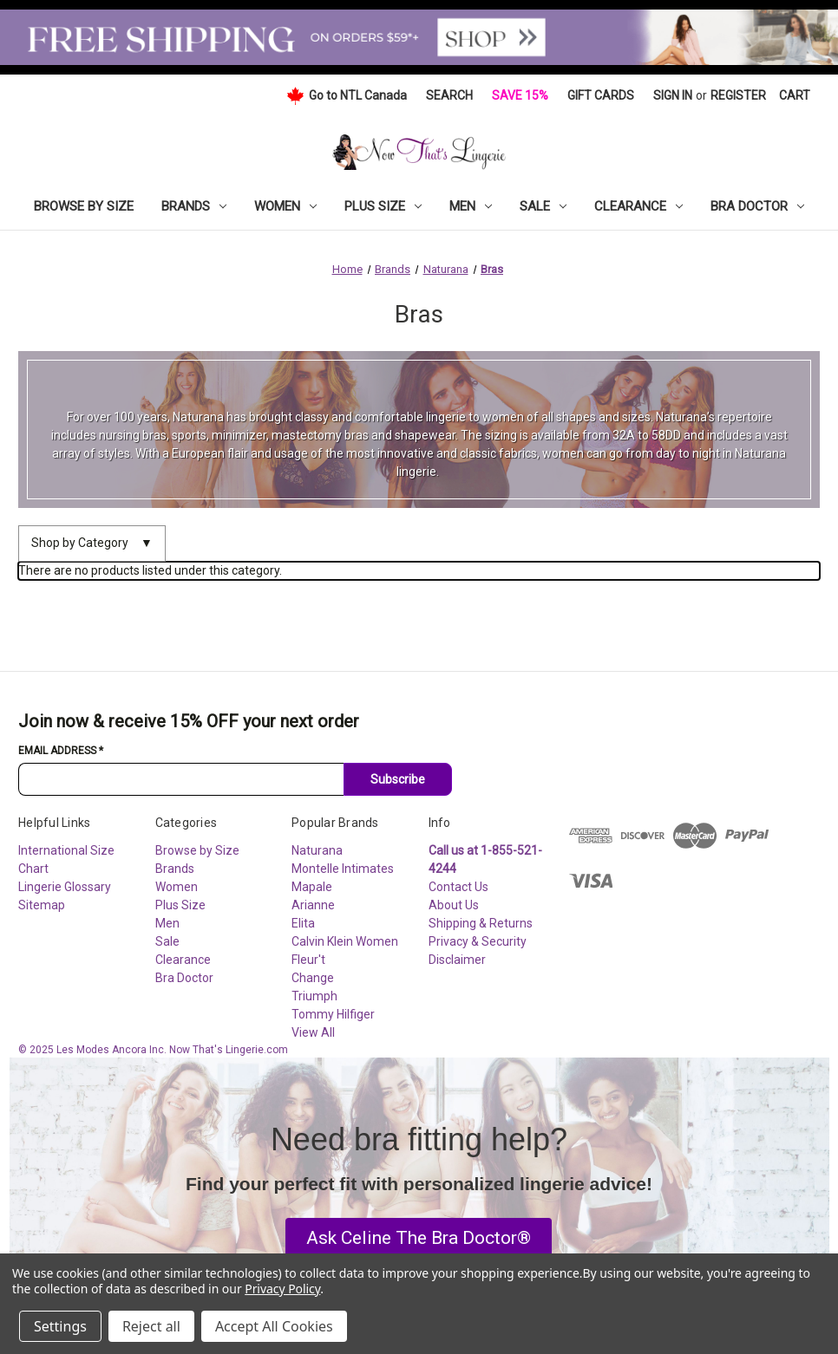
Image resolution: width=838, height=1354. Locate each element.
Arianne (313, 905)
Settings (60, 1326)
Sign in (672, 95)
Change (312, 978)
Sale (543, 206)
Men (470, 206)
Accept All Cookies (274, 1326)
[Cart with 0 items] (794, 96)
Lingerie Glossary (64, 887)
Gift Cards (600, 95)
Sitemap (41, 905)
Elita (303, 923)
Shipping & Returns (481, 923)
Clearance (638, 206)
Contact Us (458, 887)
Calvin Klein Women (344, 941)
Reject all (151, 1326)
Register (738, 95)
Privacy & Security (478, 941)
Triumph (314, 996)
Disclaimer (457, 960)
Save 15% (520, 95)
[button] (418, 1239)
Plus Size (383, 206)
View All (313, 1032)
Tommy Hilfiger (333, 1014)
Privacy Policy (282, 1288)
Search (449, 95)
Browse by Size (84, 206)
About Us (454, 905)
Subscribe (397, 779)
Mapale (311, 887)
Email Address (60, 751)
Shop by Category (92, 543)
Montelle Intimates (342, 869)
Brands (193, 206)
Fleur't (308, 960)
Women (285, 206)
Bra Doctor (757, 206)
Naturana (317, 850)
